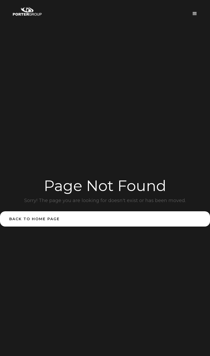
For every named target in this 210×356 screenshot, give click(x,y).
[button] (195, 12)
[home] (27, 11)
